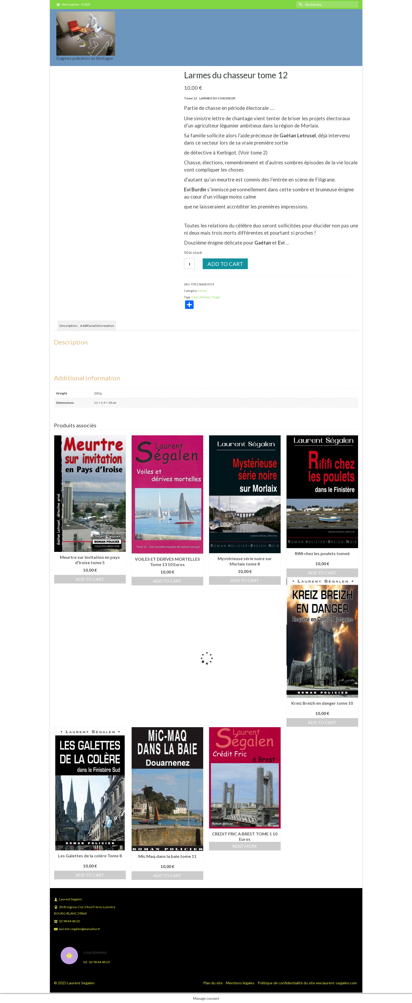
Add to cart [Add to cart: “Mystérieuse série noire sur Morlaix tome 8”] (244, 580)
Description (68, 326)
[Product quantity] (189, 263)
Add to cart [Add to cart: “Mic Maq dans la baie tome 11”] (167, 875)
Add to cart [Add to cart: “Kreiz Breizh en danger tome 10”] (322, 722)
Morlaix (205, 297)
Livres (202, 290)
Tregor (216, 297)
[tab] (68, 326)
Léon (195, 297)
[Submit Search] (300, 4)
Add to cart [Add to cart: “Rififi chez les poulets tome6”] (322, 572)
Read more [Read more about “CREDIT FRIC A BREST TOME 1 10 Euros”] (244, 846)
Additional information (97, 326)
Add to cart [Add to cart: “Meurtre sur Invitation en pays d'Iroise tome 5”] (90, 579)
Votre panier (73, 4)
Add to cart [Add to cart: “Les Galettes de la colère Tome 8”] (90, 874)
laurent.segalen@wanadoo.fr (77, 929)
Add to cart (225, 264)
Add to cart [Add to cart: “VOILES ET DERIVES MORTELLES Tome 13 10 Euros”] (167, 580)
